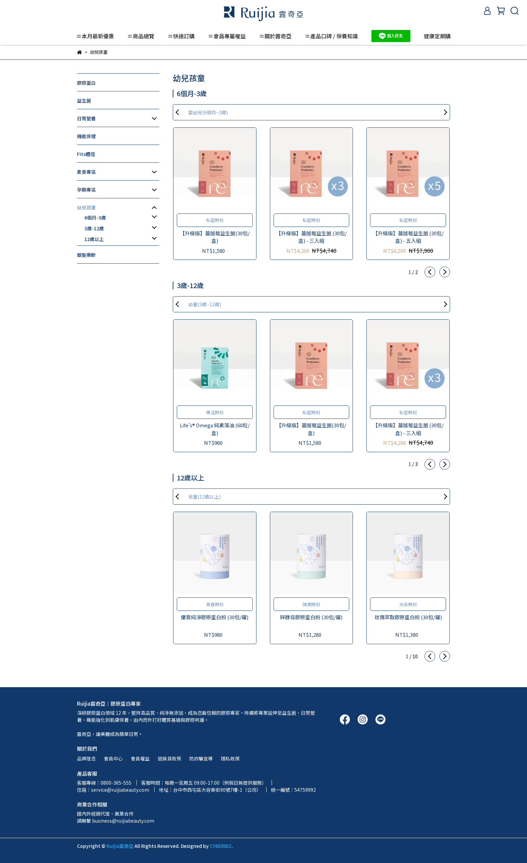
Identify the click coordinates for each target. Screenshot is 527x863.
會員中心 (113, 758)
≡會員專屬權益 (227, 36)
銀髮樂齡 (86, 254)
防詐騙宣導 (201, 758)
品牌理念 (86, 758)
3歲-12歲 (94, 228)
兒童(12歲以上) (204, 496)
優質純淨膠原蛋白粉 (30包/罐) (214, 617)
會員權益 (140, 758)
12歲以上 (94, 239)
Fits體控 (86, 154)
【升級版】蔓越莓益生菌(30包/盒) (215, 237)
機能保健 (86, 136)
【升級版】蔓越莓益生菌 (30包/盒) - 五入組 (408, 237)
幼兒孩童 (86, 207)
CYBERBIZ (221, 845)
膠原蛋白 (86, 82)
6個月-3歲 (95, 217)
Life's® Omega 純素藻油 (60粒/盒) (215, 429)
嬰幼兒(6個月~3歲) (208, 112)
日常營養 (86, 118)
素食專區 (86, 171)
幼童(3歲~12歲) (204, 304)
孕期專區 (86, 189)
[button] (429, 272)
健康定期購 (437, 36)
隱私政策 (230, 758)
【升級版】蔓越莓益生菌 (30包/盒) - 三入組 (311, 237)
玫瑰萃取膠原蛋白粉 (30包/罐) (408, 617)
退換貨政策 (169, 758)
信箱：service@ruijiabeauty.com (113, 789)
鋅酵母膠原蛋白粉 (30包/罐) (311, 617)
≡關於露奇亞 (275, 36)
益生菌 (84, 100)
